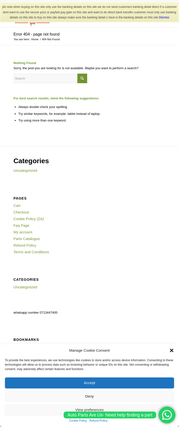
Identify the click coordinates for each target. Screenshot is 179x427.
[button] (171, 350)
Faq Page (21, 225)
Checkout (21, 212)
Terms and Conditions (31, 252)
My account (23, 232)
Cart (17, 205)
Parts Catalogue (27, 239)
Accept (89, 383)
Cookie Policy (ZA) (29, 219)
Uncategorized (25, 170)
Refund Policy (25, 245)
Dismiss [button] (164, 17)
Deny (89, 396)
